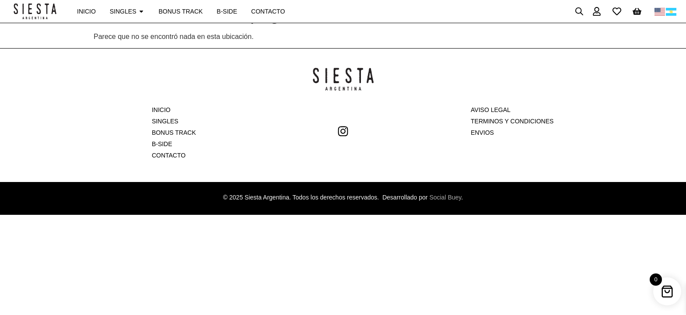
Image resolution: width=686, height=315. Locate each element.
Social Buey (445, 197)
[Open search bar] (579, 11)
